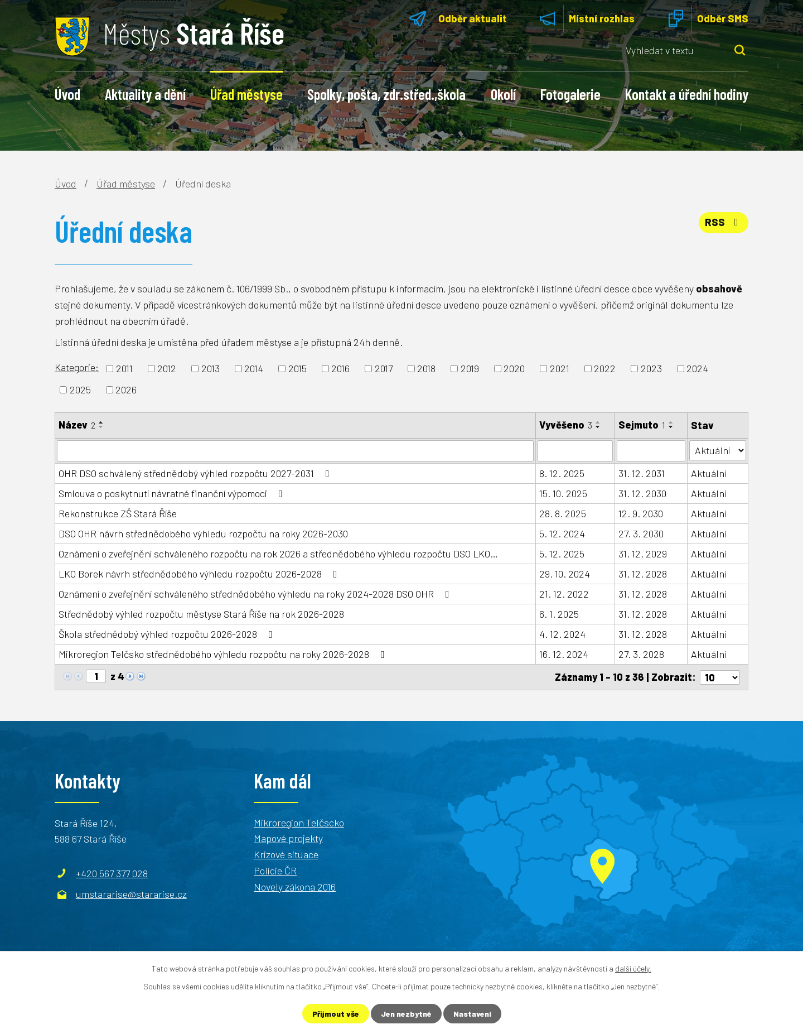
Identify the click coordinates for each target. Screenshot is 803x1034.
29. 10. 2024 (564, 574)
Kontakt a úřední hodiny (686, 94)
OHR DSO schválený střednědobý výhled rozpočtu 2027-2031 (196, 473)
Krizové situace (286, 854)
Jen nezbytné (406, 1013)
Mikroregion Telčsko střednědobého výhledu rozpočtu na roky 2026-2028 (224, 654)
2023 (651, 368)
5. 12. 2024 (562, 533)
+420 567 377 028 (112, 873)
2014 (253, 368)
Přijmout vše (335, 1013)
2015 (297, 368)
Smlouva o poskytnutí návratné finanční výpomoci (173, 493)
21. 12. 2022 (564, 594)
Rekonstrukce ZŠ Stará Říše (118, 513)
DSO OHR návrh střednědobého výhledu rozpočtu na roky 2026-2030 (203, 533)
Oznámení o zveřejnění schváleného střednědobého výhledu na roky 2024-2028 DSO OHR (256, 594)
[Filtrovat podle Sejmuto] (651, 450)
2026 (126, 389)
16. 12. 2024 (563, 654)
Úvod (67, 94)
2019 (470, 368)
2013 (210, 368)
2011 (124, 368)
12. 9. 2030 (640, 513)
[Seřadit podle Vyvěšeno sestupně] (598, 427)
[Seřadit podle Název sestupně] (101, 427)
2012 (166, 368)
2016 (340, 368)
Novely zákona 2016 (295, 887)
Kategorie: (77, 367)
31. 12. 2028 (642, 574)
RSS (724, 222)
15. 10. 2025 (563, 493)
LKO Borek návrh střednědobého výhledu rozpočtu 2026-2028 (200, 574)
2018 (426, 368)
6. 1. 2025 (559, 614)
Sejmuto (641, 425)
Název (77, 425)
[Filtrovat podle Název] (295, 450)
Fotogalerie (570, 94)
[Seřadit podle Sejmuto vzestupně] (671, 422)
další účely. (633, 968)
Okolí (503, 94)
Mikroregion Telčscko (299, 822)
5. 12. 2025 (561, 553)
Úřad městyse (246, 94)
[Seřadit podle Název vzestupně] (101, 422)
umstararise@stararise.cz (131, 894)
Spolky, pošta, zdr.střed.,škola (386, 94)
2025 (80, 389)
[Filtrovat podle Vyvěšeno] (575, 450)
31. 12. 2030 (642, 493)
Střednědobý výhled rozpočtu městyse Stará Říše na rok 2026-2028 (201, 614)
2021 (559, 368)
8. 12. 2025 (561, 473)
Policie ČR (275, 870)
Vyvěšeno (565, 425)
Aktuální (708, 473)
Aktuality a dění (145, 94)
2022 (605, 368)
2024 (697, 368)
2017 (384, 368)
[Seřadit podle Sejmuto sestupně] (671, 427)
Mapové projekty (288, 838)
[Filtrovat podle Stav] (717, 450)
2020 (514, 368)
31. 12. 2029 (642, 553)
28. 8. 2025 (562, 513)
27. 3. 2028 (641, 654)
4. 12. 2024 (562, 634)
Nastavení (472, 1013)
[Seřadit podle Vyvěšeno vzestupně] (598, 422)
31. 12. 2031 (641, 473)
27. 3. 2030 (641, 533)
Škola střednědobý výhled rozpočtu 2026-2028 (168, 634)
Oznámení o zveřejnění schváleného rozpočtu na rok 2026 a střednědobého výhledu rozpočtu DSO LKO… (278, 553)
